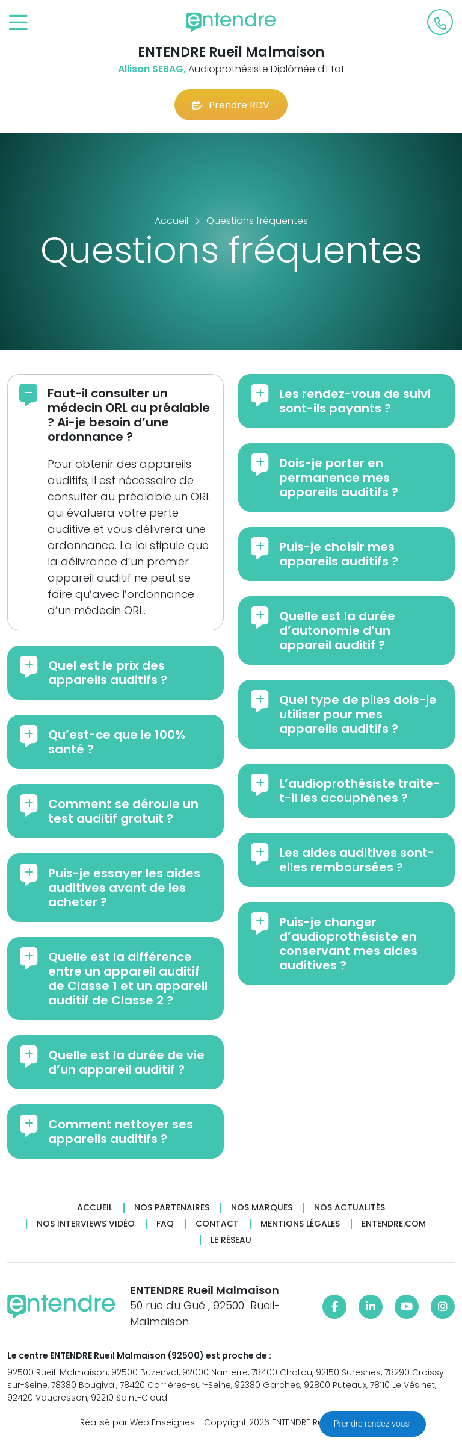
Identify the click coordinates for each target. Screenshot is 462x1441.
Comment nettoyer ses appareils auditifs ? (120, 1131)
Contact (217, 1224)
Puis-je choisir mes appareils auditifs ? (338, 554)
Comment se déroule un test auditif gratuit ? (123, 811)
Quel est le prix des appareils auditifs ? (107, 672)
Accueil (94, 1208)
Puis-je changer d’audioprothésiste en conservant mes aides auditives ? (348, 943)
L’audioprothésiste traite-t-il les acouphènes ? (359, 790)
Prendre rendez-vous (372, 1423)
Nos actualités (349, 1208)
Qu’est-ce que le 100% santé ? (116, 742)
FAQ (165, 1224)
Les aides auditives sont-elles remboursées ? (356, 860)
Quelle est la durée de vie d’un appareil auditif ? (126, 1062)
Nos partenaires (171, 1208)
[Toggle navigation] (18, 23)
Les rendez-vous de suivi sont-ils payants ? (355, 401)
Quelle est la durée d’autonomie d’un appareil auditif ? (337, 630)
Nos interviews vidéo (86, 1224)
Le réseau (231, 1240)
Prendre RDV (231, 105)
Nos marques (261, 1208)
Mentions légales (300, 1224)
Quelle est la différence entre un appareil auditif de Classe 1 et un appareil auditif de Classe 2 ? (128, 978)
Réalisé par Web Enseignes (137, 1422)
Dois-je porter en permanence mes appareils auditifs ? (338, 477)
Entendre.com (394, 1224)
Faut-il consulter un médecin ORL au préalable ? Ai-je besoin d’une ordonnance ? (129, 415)
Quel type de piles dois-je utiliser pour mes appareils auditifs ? (358, 714)
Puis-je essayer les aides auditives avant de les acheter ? (124, 887)
